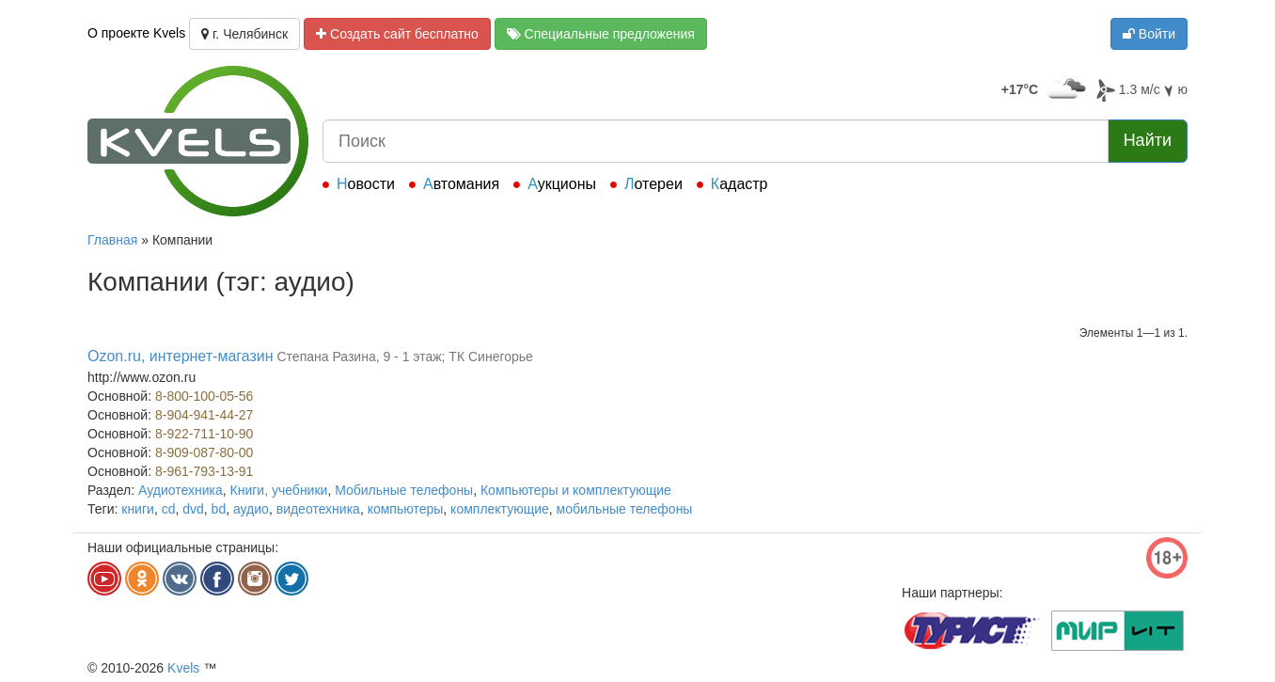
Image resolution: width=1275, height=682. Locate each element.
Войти (1149, 33)
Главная (112, 239)
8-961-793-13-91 (204, 471)
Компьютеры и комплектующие (575, 490)
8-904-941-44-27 (204, 414)
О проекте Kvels (136, 32)
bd (219, 508)
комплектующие (499, 508)
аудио (251, 508)
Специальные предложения (601, 33)
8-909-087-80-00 (204, 452)
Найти (1148, 140)
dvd (193, 508)
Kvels (183, 667)
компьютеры (406, 508)
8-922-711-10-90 (204, 433)
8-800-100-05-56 (204, 396)
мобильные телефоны (625, 508)
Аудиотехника (180, 490)
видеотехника (318, 508)
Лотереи (653, 184)
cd (169, 508)
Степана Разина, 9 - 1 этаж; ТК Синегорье (404, 356)
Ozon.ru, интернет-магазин (180, 356)
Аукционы (561, 184)
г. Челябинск (244, 33)
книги (137, 508)
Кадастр (739, 184)
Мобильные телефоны (404, 490)
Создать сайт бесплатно (397, 33)
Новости (366, 184)
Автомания (461, 184)
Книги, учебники (279, 490)
